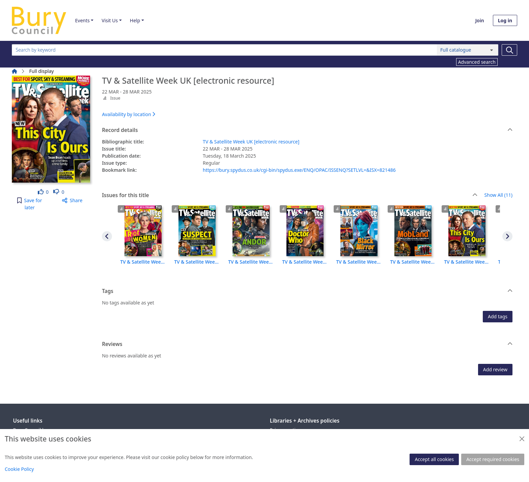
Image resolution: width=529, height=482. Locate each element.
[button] (30, 204)
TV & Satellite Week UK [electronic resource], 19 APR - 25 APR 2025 (251, 262)
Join (479, 20)
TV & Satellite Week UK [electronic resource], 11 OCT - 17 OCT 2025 (143, 262)
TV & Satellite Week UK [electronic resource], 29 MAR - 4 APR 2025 (413, 262)
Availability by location (128, 114)
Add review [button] (495, 369)
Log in (505, 20)
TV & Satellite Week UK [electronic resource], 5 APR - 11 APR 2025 (359, 262)
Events (82, 20)
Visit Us (110, 20)
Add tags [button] (497, 316)
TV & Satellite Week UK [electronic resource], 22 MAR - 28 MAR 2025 (467, 262)
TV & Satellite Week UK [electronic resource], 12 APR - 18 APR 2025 (305, 262)
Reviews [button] (307, 344)
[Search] (509, 50)
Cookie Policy (19, 469)
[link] (43, 192)
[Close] (522, 439)
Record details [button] (307, 130)
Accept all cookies (434, 459)
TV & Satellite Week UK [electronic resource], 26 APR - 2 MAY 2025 (197, 262)
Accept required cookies (492, 459)
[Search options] (467, 50)
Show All (498, 195)
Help (135, 20)
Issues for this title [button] (289, 195)
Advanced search (477, 62)
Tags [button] (307, 291)
